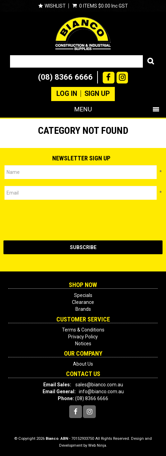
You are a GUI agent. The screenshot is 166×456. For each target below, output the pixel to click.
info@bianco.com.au (101, 391)
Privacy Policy (83, 336)
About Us (83, 364)
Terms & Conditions (83, 330)
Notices (83, 343)
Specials (83, 295)
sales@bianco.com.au (99, 384)
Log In (66, 93)
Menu (83, 109)
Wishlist (55, 5)
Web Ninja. (97, 445)
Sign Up (97, 93)
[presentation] (56, 220)
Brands (83, 309)
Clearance (83, 302)
